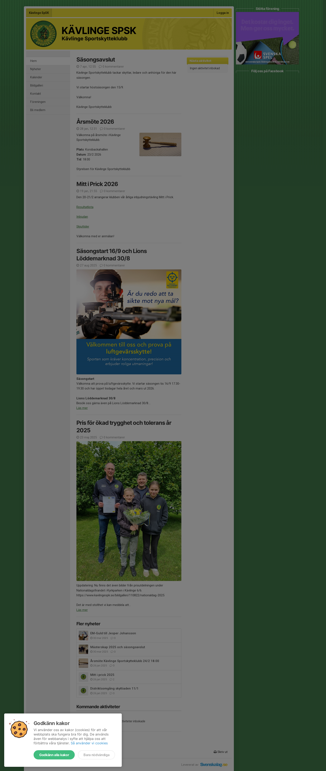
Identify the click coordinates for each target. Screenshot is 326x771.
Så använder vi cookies (89, 743)
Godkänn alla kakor (54, 755)
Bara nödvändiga (96, 755)
